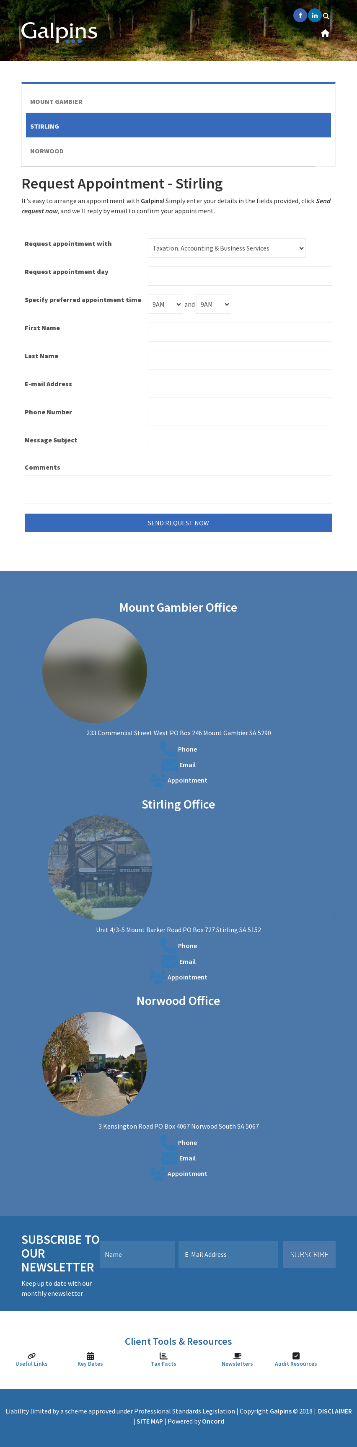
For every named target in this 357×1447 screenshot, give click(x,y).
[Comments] (178, 489)
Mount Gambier (56, 101)
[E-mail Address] (240, 388)
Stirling (44, 126)
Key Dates (90, 1363)
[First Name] (240, 332)
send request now (178, 523)
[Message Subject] (240, 444)
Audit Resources (296, 1363)
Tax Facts (163, 1363)
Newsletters (237, 1363)
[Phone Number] (240, 416)
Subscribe (309, 1254)
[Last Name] (240, 360)
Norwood (47, 151)
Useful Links (32, 1363)
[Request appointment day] (240, 276)
